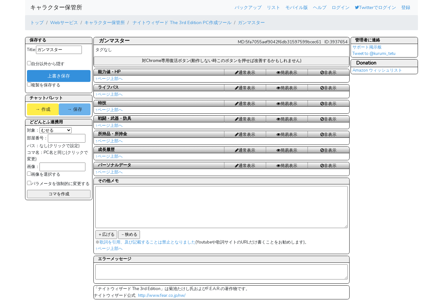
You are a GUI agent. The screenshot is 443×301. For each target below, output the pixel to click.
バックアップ (248, 7)
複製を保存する (43, 85)
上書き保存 (59, 76)
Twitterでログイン (375, 7)
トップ (37, 22)
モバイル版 (296, 7)
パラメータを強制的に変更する (58, 184)
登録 (405, 7)
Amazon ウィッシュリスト (377, 70)
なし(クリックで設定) (59, 146)
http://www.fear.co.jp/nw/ (162, 295)
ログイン (341, 7)
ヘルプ (319, 7)
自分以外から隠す (46, 64)
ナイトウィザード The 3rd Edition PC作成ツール (181, 22)
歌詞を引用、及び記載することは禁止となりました (147, 242)
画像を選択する (43, 174)
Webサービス (64, 22)
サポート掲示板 (367, 47)
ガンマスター (251, 22)
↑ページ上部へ (109, 79)
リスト (273, 7)
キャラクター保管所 (56, 7)
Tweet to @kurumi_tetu (373, 54)
